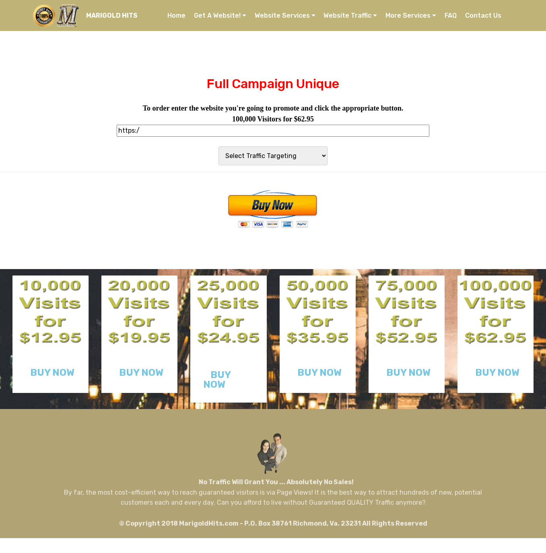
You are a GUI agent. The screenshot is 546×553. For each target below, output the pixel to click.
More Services (408, 15)
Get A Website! (217, 15)
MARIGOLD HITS (112, 15)
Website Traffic (347, 15)
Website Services (282, 15)
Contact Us (483, 15)
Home (176, 15)
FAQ (451, 15)
